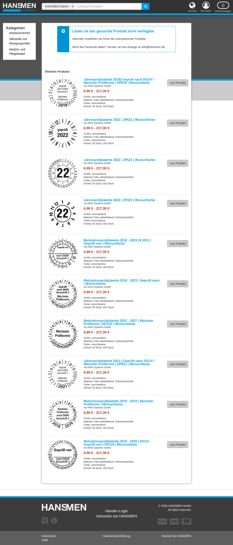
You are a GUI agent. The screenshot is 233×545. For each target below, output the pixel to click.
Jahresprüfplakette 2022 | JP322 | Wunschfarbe (119, 200)
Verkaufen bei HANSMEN (116, 516)
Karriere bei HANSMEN (176, 536)
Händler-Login (116, 511)
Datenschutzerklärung (116, 536)
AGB (45, 540)
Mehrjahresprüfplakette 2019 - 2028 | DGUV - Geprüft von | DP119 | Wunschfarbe (117, 443)
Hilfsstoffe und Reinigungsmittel (19, 41)
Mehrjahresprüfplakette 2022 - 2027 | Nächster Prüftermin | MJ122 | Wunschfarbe (118, 322)
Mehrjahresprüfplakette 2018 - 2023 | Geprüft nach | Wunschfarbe (122, 282)
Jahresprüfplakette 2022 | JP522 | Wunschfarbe (119, 160)
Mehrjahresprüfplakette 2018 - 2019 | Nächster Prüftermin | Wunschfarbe (118, 402)
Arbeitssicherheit (19, 33)
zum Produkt (178, 82)
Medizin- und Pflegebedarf (17, 51)
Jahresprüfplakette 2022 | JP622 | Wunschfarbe (119, 119)
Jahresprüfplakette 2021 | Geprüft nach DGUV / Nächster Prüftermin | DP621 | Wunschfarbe (119, 362)
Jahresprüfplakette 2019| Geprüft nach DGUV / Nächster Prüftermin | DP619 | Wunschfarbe (119, 81)
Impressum (49, 536)
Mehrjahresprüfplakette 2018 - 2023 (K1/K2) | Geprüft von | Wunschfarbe (117, 242)
